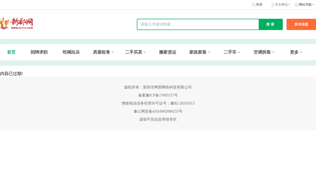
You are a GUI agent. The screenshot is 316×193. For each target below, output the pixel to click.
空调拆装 (262, 52)
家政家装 (197, 52)
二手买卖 (133, 52)
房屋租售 (101, 52)
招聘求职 (39, 52)
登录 (259, 4)
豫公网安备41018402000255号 (158, 111)
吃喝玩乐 (71, 52)
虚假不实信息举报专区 (158, 119)
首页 (11, 52)
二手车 (230, 52)
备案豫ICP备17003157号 (158, 95)
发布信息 (301, 24)
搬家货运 (167, 52)
